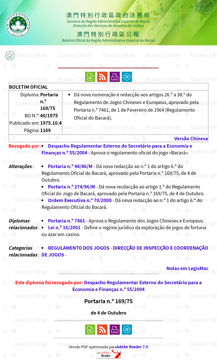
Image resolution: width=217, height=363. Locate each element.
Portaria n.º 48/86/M (70, 166)
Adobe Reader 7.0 (132, 346)
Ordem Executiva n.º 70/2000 (80, 200)
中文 (204, 6)
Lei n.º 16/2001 (64, 227)
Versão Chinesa (191, 138)
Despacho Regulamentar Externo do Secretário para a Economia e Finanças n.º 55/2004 (137, 285)
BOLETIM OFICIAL (28, 86)
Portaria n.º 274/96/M (71, 186)
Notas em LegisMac (187, 268)
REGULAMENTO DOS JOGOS (78, 247)
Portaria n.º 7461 (66, 220)
